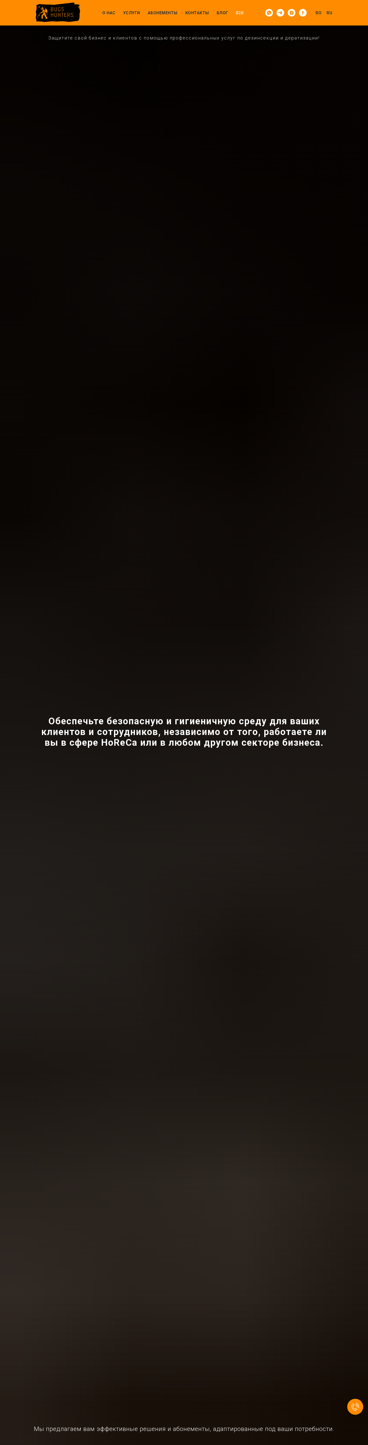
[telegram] (280, 13)
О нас (109, 12)
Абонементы (163, 12)
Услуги (131, 12)
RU (329, 12)
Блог (222, 12)
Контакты (197, 12)
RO (318, 12)
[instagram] (291, 13)
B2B (240, 12)
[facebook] (303, 13)
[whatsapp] (269, 13)
